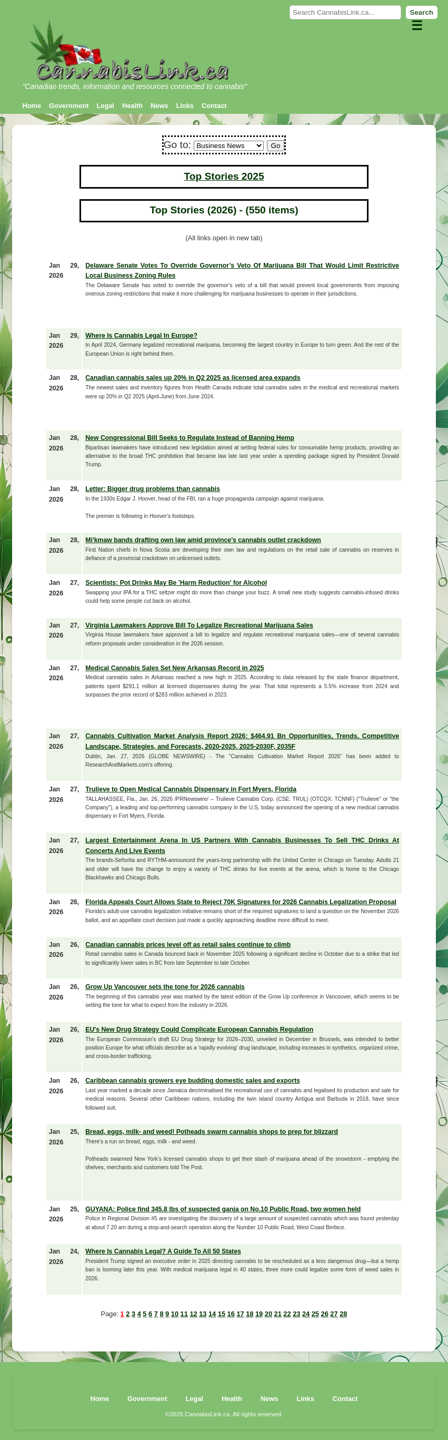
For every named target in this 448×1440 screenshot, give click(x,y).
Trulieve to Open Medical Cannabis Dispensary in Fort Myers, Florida (190, 789)
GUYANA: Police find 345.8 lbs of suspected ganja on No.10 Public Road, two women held (223, 1209)
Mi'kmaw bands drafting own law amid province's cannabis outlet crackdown (203, 540)
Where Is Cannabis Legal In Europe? (141, 335)
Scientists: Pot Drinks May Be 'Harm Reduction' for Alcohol (176, 582)
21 (278, 1314)
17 (240, 1314)
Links (184, 106)
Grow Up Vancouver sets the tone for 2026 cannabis (165, 987)
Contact (214, 106)
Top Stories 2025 (224, 176)
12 (193, 1314)
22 (287, 1314)
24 (306, 1314)
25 (315, 1314)
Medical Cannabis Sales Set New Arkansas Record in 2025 (174, 668)
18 (249, 1314)
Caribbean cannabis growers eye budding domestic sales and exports (192, 1080)
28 (343, 1314)
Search (421, 12)
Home (32, 106)
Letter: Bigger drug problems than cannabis (152, 489)
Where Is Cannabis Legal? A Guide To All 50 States (163, 1251)
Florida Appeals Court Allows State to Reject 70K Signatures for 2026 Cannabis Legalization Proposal (240, 902)
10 (174, 1314)
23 (296, 1314)
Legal (105, 106)
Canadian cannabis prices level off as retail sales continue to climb (188, 944)
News (159, 106)
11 (184, 1314)
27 (333, 1314)
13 (202, 1314)
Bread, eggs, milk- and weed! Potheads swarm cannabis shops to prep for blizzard (211, 1131)
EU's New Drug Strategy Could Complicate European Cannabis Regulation (199, 1029)
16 (231, 1314)
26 (324, 1314)
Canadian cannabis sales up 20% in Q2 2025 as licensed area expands (192, 377)
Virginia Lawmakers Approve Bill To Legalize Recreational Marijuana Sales (199, 625)
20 (268, 1314)
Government (68, 106)
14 (212, 1314)
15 (221, 1314)
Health (132, 106)
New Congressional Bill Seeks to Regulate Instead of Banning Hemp (189, 438)
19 (259, 1314)
